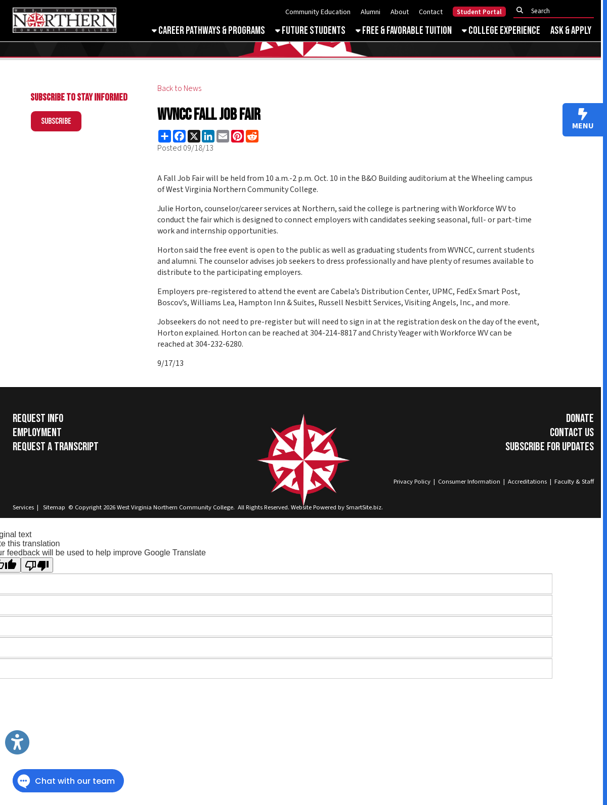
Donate (580, 418)
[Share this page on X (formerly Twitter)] (194, 136)
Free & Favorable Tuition (404, 30)
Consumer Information (469, 481)
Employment (37, 432)
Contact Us (572, 432)
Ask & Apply (570, 30)
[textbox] (556, 11)
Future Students (310, 30)
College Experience (501, 30)
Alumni (370, 12)
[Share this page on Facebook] (179, 136)
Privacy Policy (412, 481)
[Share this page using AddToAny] (164, 136)
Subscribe (56, 121)
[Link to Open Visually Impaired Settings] (17, 742)
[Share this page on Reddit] (252, 136)
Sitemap (54, 507)
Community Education (318, 12)
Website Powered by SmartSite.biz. (337, 507)
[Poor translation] (37, 565)
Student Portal (479, 12)
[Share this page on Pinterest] (237, 136)
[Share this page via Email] (222, 136)
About (400, 12)
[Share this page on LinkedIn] (208, 136)
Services (23, 507)
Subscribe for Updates (549, 447)
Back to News (179, 88)
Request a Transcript (56, 447)
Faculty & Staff (574, 481)
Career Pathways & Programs (208, 30)
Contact (431, 12)
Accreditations (527, 481)
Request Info (38, 418)
